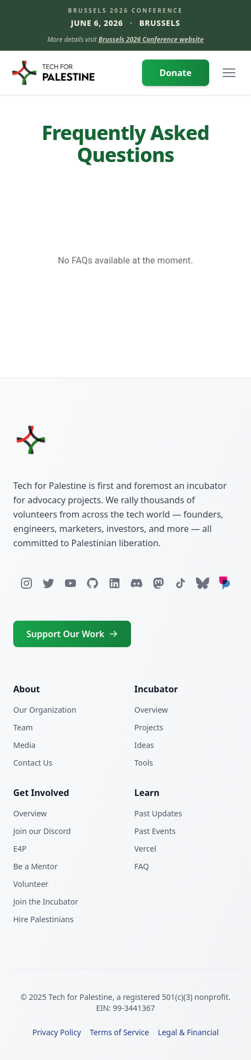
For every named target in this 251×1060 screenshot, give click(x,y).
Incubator (156, 689)
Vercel (145, 848)
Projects (148, 727)
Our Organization (45, 709)
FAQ (141, 866)
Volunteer (30, 884)
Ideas (144, 745)
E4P (19, 848)
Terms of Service (119, 1032)
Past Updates (158, 813)
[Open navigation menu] (229, 73)
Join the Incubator (45, 901)
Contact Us (32, 762)
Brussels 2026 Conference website (151, 39)
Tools (143, 762)
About (26, 689)
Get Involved (41, 793)
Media (24, 745)
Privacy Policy (56, 1032)
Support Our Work (72, 634)
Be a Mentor (35, 866)
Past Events (155, 831)
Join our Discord (42, 831)
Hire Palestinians (43, 919)
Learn (147, 793)
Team (23, 727)
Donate (176, 73)
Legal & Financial (188, 1032)
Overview (151, 709)
